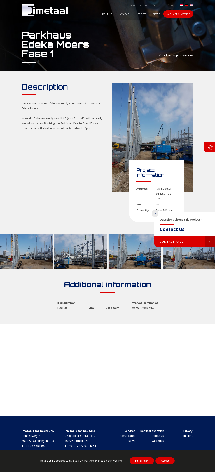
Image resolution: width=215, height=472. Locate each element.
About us (158, 436)
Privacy (188, 431)
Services (130, 431)
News (131, 440)
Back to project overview (177, 55)
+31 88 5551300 (35, 445)
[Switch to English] (191, 5)
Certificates (127, 436)
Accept (165, 460)
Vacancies (158, 440)
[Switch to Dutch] (181, 5)
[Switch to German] (186, 5)
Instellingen (141, 460)
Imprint (188, 436)
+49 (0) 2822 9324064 (81, 445)
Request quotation (152, 431)
